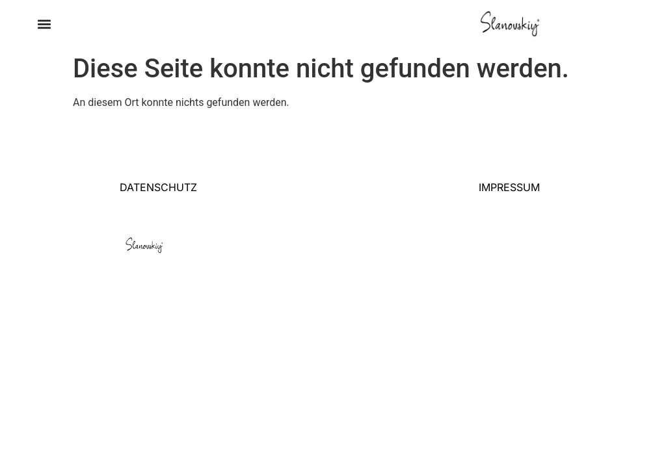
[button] (44, 24)
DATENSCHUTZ (158, 187)
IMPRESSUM (509, 187)
